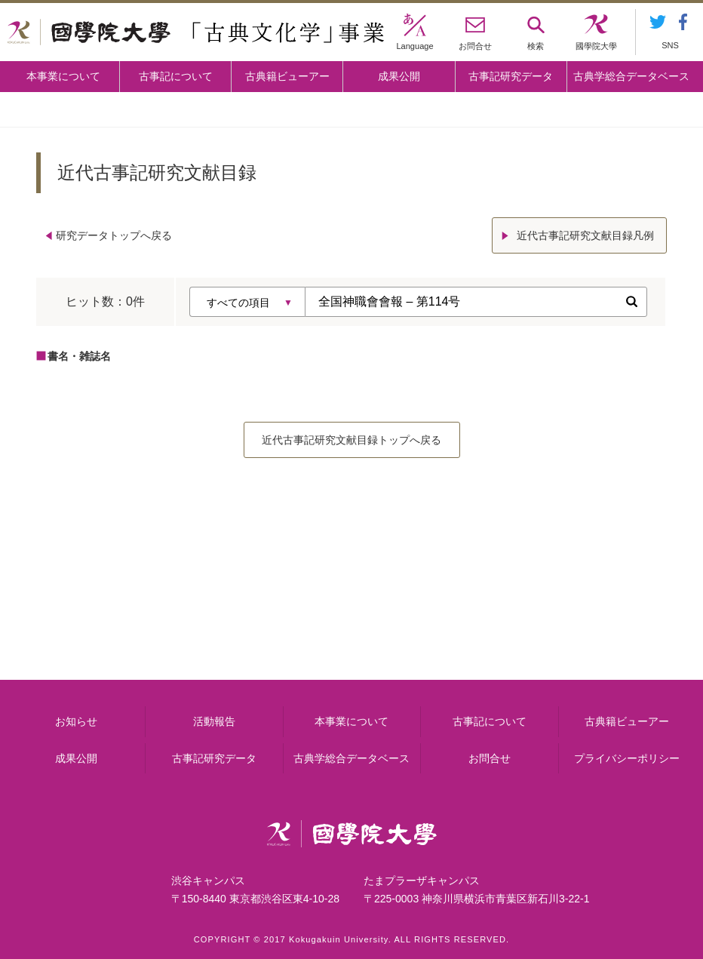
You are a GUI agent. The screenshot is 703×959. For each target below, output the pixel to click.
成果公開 (399, 76)
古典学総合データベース (631, 76)
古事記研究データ (510, 76)
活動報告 (214, 721)
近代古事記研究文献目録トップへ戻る (351, 440)
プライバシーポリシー (627, 758)
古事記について (176, 76)
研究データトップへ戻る (114, 235)
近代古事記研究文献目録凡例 (585, 235)
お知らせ (76, 721)
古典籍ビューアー (287, 76)
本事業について (63, 76)
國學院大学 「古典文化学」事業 (196, 32)
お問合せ (489, 758)
